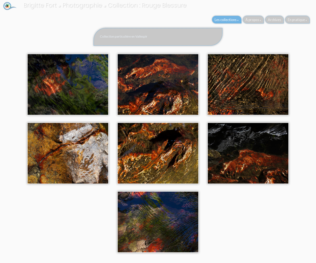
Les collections (226, 20)
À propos (252, 20)
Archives (274, 20)
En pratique (296, 20)
